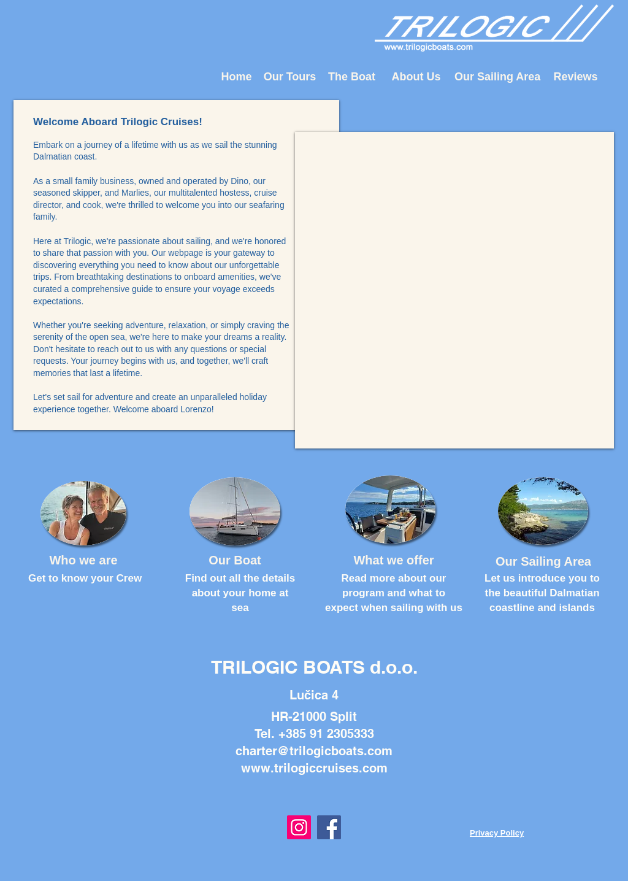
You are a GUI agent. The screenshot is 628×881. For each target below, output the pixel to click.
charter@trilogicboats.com (314, 751)
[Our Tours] (290, 77)
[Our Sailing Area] (497, 77)
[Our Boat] (235, 560)
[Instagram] (299, 827)
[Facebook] (329, 827)
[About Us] (416, 77)
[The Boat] (352, 77)
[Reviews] (575, 77)
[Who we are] (83, 560)
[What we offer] (393, 560)
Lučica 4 (314, 695)
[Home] (236, 77)
